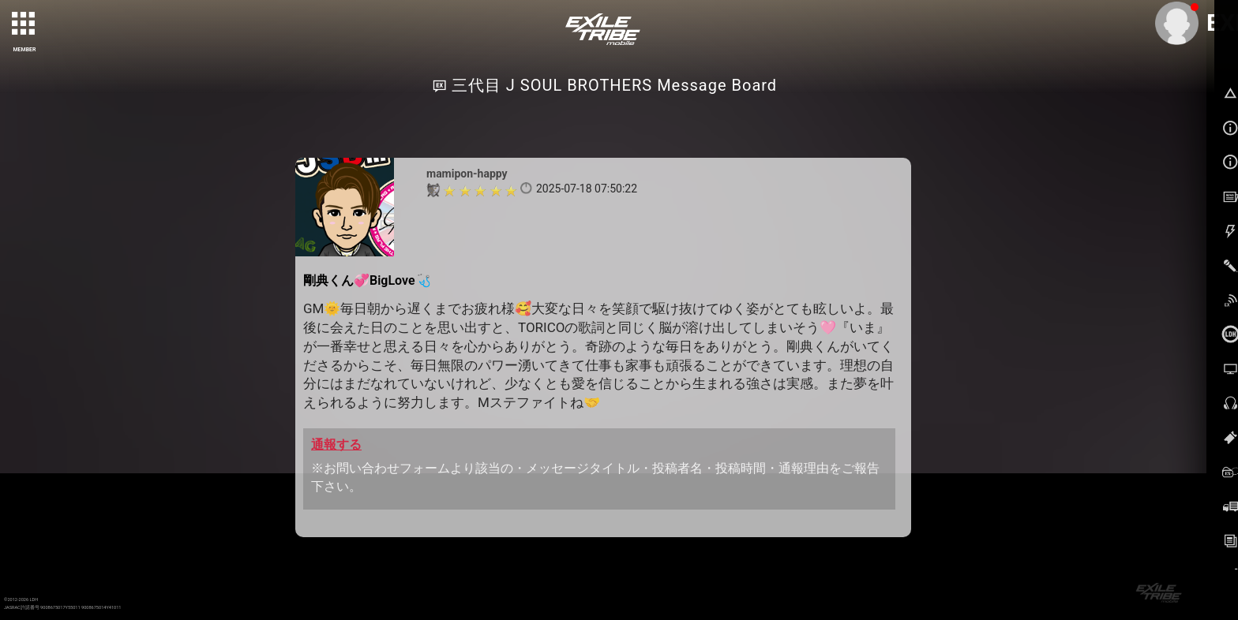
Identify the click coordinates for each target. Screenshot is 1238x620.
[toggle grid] (24, 24)
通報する (336, 444)
